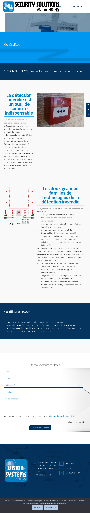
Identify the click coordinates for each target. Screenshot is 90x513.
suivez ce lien (44, 331)
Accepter (37, 507)
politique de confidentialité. (60, 416)
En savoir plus (51, 507)
